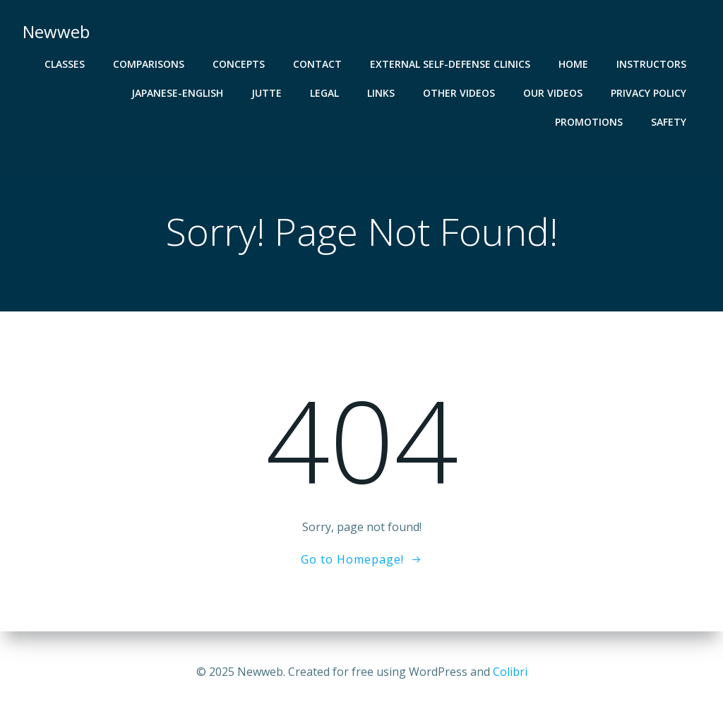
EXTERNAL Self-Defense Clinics (450, 64)
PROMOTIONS (589, 122)
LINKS (381, 93)
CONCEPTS (239, 64)
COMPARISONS (148, 64)
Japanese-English (177, 93)
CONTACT (317, 64)
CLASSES (64, 64)
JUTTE (266, 93)
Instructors (651, 64)
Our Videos (552, 93)
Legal (324, 93)
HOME (573, 64)
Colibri (510, 671)
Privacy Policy (648, 93)
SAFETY (668, 122)
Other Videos (459, 93)
